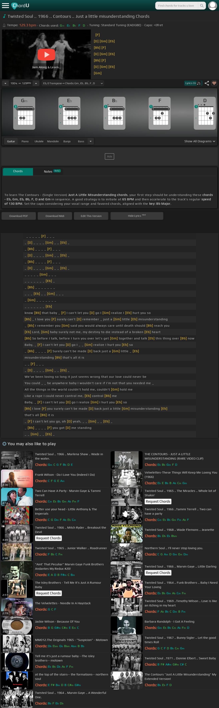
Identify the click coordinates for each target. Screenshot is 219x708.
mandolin (53, 141)
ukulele (39, 141)
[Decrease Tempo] (5, 83)
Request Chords (158, 501)
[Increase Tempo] (36, 83)
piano (25, 141)
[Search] (201, 6)
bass (81, 141)
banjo (67, 141)
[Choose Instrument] (91, 141)
